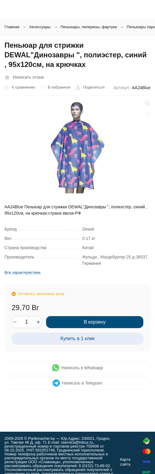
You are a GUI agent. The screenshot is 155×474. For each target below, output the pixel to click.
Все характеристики (22, 272)
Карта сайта (125, 461)
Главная (11, 27)
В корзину (95, 322)
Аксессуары (39, 27)
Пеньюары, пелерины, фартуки (88, 27)
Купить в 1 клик (77, 338)
